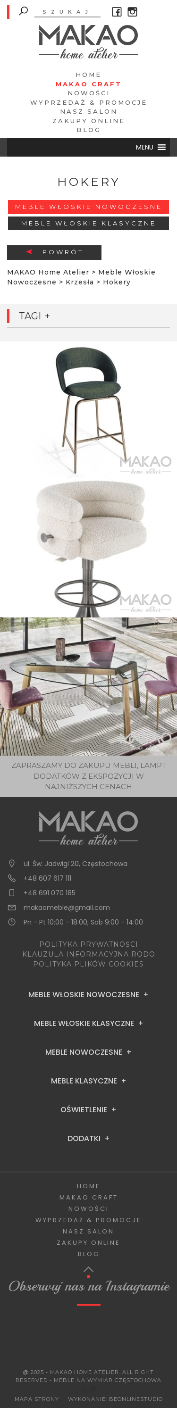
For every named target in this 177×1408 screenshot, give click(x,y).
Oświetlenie (83, 1110)
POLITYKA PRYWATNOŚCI (88, 944)
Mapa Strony (37, 1399)
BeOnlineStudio (136, 1399)
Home (88, 74)
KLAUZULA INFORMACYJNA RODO (88, 954)
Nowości (88, 93)
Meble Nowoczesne (83, 1052)
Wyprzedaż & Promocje (88, 102)
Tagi (30, 316)
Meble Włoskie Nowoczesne (88, 206)
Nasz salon (89, 111)
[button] (144, 147)
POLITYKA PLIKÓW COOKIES (88, 964)
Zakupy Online (88, 121)
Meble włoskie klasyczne (88, 223)
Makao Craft (89, 84)
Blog (88, 129)
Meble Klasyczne (84, 1081)
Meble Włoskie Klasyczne (84, 1023)
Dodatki (84, 1138)
